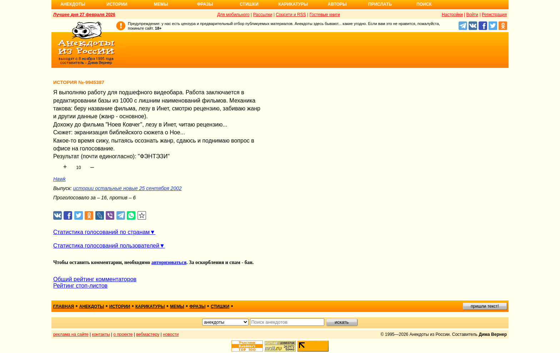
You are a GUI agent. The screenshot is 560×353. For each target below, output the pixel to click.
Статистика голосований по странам (101, 232)
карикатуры (150, 306)
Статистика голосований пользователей (106, 246)
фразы (197, 306)
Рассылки (262, 14)
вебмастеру (147, 334)
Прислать (380, 4)
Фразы (205, 4)
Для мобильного (233, 14)
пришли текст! (485, 306)
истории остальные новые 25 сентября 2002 (127, 188)
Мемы (161, 4)
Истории (117, 4)
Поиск (424, 4)
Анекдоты (72, 4)
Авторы (337, 4)
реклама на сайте (71, 334)
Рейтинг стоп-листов (80, 286)
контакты (101, 334)
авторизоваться (168, 262)
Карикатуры (293, 4)
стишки (220, 306)
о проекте (123, 334)
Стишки (249, 4)
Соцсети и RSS (291, 14)
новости (171, 334)
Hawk (59, 179)
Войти (472, 14)
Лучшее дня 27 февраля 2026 (84, 14)
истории (119, 306)
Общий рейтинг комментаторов (94, 279)
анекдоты (91, 306)
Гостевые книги (325, 14)
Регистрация (494, 14)
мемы (177, 306)
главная (63, 306)
